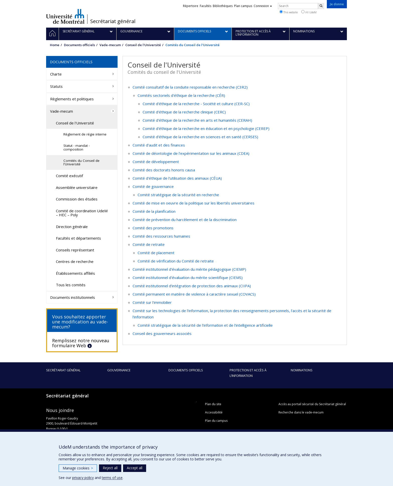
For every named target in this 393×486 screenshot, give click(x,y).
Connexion (263, 6)
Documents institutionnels (72, 297)
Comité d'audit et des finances (159, 145)
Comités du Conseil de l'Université (81, 162)
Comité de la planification (154, 211)
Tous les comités (70, 284)
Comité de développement (156, 161)
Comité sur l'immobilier (152, 302)
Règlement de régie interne (85, 134)
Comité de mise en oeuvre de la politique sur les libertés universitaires (193, 202)
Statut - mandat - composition (76, 147)
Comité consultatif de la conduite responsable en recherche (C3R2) (190, 87)
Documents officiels (79, 45)
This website (288, 12)
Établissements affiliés (75, 273)
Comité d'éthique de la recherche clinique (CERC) (184, 111)
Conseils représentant (75, 249)
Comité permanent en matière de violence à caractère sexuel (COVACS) (194, 294)
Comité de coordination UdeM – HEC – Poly (82, 213)
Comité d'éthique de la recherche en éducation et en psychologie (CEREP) (206, 128)
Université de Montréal (65, 16)
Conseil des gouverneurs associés (162, 333)
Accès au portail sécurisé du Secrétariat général (312, 404)
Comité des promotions (153, 227)
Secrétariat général (112, 21)
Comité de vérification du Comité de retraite (176, 260)
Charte (56, 74)
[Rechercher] (321, 6)
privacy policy (83, 477)
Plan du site (213, 404)
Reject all (110, 467)
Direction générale (72, 226)
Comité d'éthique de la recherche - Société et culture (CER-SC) (196, 103)
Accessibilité (214, 412)
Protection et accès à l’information (248, 373)
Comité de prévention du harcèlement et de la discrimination (185, 219)
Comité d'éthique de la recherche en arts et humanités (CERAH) (197, 120)
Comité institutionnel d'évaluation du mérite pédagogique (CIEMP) (189, 269)
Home (54, 45)
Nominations (302, 370)
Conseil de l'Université (143, 45)
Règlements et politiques (72, 98)
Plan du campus (216, 421)
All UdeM (309, 12)
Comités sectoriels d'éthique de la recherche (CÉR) (181, 95)
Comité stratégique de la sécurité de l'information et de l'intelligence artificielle (205, 325)
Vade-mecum (110, 45)
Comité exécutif (69, 175)
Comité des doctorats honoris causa (164, 169)
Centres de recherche (74, 261)
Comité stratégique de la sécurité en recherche (178, 194)
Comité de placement (156, 252)
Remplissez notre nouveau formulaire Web (80, 343)
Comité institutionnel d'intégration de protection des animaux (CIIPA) (192, 285)
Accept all (134, 467)
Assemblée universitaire (76, 187)
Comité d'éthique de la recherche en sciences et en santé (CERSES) (200, 136)
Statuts (56, 86)
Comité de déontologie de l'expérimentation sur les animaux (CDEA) (191, 153)
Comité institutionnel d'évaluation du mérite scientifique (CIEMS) (188, 277)
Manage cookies (78, 468)
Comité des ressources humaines (161, 236)
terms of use (112, 477)
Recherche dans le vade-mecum (301, 412)
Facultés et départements (78, 238)
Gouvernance (119, 370)
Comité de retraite (149, 244)
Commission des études (76, 198)
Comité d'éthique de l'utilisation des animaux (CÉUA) (177, 178)
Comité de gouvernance (153, 186)
